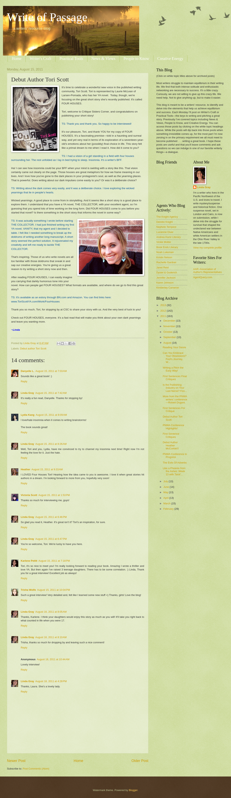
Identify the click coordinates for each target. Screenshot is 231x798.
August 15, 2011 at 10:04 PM (53, 589)
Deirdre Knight (164, 221)
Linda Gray (27, 392)
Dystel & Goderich (166, 272)
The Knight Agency (167, 216)
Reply (24, 381)
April (166, 497)
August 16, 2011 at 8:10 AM (51, 637)
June (166, 486)
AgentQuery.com (202, 277)
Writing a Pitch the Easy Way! (173, 369)
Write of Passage (47, 17)
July (165, 481)
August (167, 342)
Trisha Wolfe (28, 589)
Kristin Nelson (164, 257)
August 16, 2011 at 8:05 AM (51, 611)
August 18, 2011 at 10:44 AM (53, 659)
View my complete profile (207, 247)
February (168, 508)
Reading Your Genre (174, 347)
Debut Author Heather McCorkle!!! (171, 445)
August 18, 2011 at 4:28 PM (51, 681)
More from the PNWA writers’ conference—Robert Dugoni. (175, 399)
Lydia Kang (27, 414)
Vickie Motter (163, 242)
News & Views (103, 58)
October (168, 331)
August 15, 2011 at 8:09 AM (51, 414)
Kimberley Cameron (167, 287)
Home (17, 58)
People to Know (136, 58)
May (166, 492)
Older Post (139, 761)
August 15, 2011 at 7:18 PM (54, 560)
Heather (25, 469)
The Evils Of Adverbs (175, 462)
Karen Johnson (165, 282)
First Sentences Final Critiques (175, 378)
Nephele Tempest (166, 226)
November (169, 326)
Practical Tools (71, 58)
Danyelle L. (27, 371)
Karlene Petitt (29, 560)
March (167, 503)
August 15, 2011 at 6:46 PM (51, 516)
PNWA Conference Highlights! (173, 427)
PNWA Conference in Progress (175, 456)
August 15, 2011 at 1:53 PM (54, 495)
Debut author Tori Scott (33, 348)
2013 (163, 305)
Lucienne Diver (164, 232)
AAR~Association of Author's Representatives (207, 271)
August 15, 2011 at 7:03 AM (51, 371)
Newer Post (16, 761)
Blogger (133, 790)
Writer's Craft (40, 58)
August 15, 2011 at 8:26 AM (51, 443)
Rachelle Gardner (166, 262)
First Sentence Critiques (171, 435)
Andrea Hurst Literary (168, 237)
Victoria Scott (29, 495)
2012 (163, 310)
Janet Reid (162, 267)
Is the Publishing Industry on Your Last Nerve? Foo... (175, 387)
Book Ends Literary (167, 247)
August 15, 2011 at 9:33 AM (47, 469)
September (170, 337)
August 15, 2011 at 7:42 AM (51, 392)
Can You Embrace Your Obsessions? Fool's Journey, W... (174, 357)
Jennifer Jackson (166, 277)
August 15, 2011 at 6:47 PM (51, 538)
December (169, 320)
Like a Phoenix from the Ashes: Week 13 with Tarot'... (174, 471)
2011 (163, 316)
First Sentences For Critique (174, 410)
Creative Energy (170, 58)
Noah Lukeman (165, 252)
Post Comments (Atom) (36, 768)
